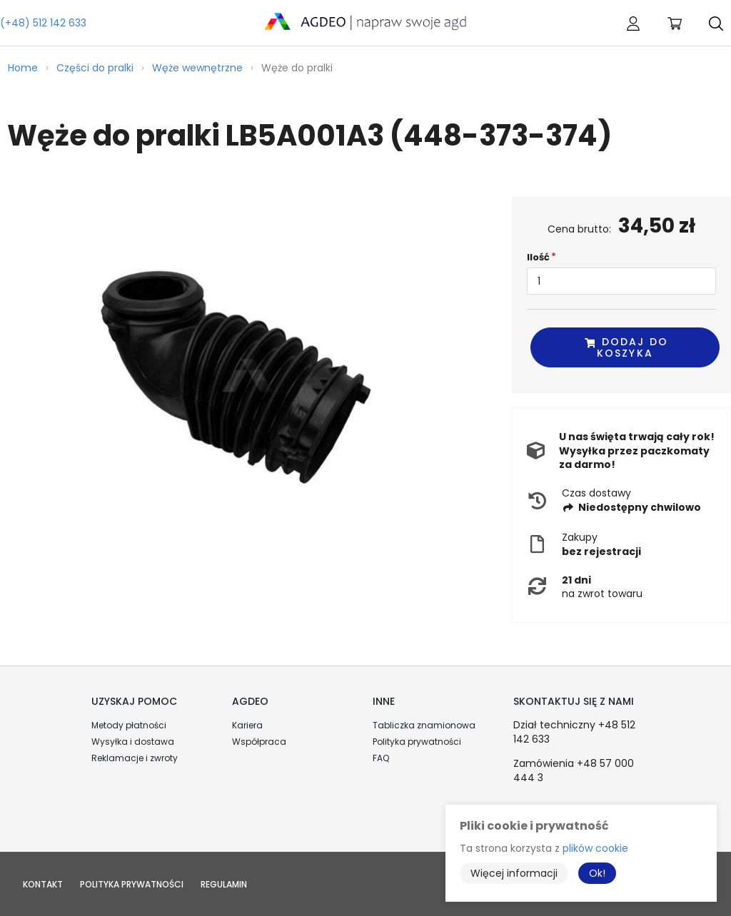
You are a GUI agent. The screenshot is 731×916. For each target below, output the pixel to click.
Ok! (597, 873)
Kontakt (43, 884)
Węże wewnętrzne (197, 68)
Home (23, 68)
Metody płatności (128, 725)
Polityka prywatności (417, 742)
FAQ (381, 758)
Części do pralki (94, 68)
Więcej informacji (514, 873)
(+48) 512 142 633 (43, 23)
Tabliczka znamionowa (424, 725)
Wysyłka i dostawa (132, 742)
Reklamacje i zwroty (134, 758)
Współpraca (259, 742)
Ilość (538, 257)
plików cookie (595, 848)
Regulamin (224, 884)
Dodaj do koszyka (625, 347)
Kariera (247, 725)
